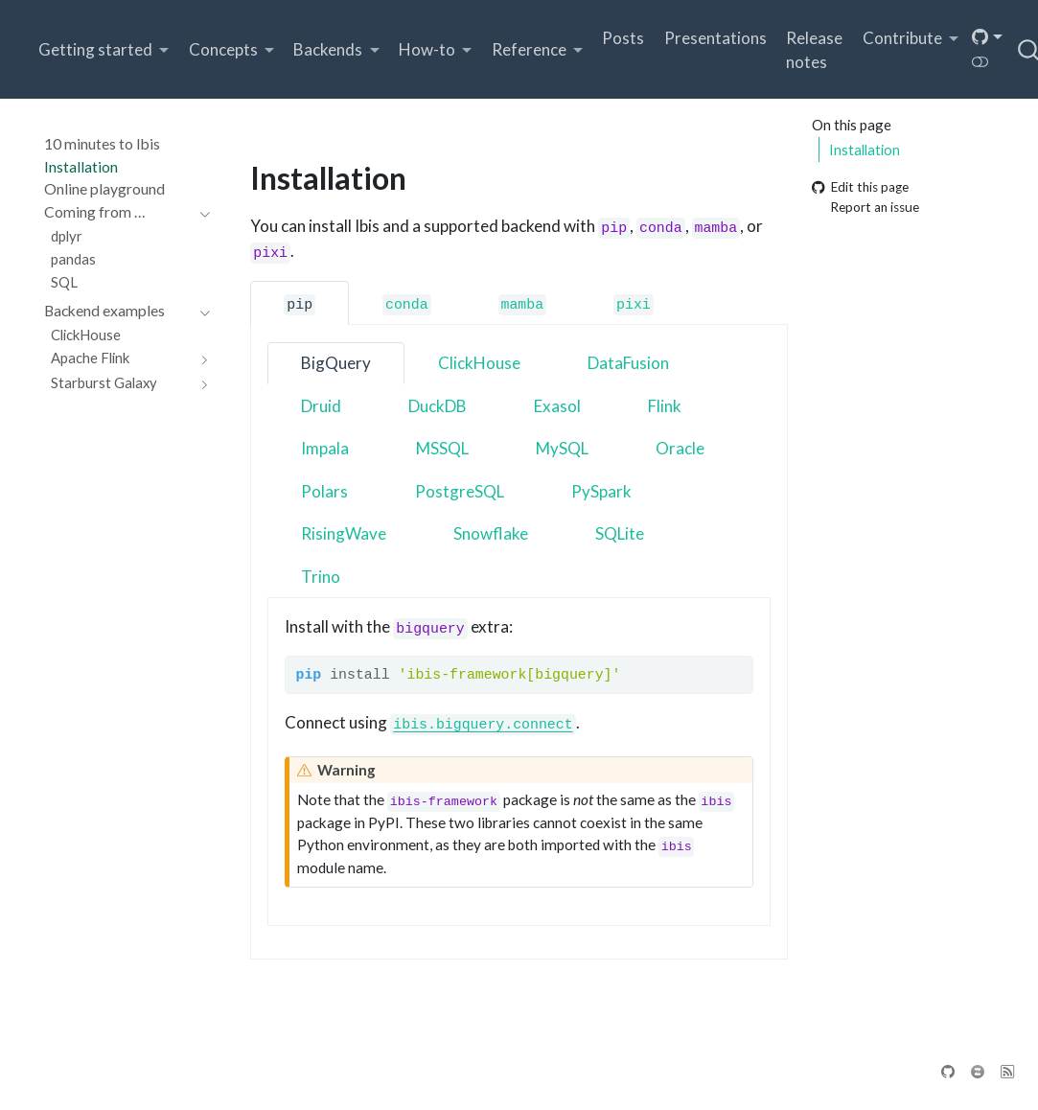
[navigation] (117, 212)
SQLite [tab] (619, 533)
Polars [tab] (324, 491)
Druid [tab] (321, 406)
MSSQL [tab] (442, 448)
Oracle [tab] (680, 448)
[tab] (299, 302)
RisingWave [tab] (343, 533)
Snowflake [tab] (490, 533)
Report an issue (865, 207)
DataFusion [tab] (628, 363)
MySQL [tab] (562, 448)
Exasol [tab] (557, 406)
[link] (104, 50)
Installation (864, 149)
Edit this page (860, 188)
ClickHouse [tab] (479, 363)
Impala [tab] (325, 448)
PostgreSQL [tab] (459, 491)
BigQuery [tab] (336, 363)
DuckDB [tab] (437, 406)
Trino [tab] (320, 577)
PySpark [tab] (601, 491)
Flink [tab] (664, 406)
